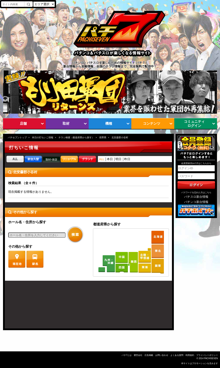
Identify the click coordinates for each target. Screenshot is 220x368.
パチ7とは (127, 355)
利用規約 (189, 355)
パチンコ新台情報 (196, 202)
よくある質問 (176, 355)
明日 (118, 159)
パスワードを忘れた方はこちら (196, 192)
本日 (110, 159)
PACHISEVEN (211, 358)
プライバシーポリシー (207, 355)
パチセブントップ (17, 137)
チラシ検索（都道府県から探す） (76, 137)
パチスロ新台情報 (196, 196)
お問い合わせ (161, 355)
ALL (101, 159)
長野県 (102, 137)
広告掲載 (149, 355)
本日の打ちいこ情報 (42, 137)
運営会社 (138, 355)
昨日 (127, 159)
